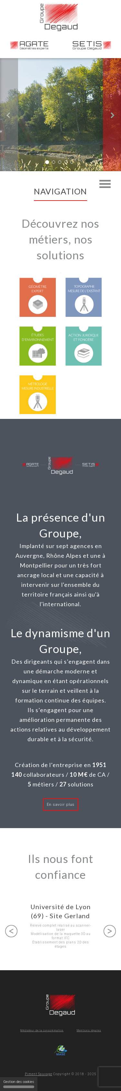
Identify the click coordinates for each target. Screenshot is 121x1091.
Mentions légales (79, 1030)
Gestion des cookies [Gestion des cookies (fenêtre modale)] (18, 1084)
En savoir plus (60, 804)
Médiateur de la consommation (48, 1030)
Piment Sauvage (38, 1074)
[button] (9, 114)
